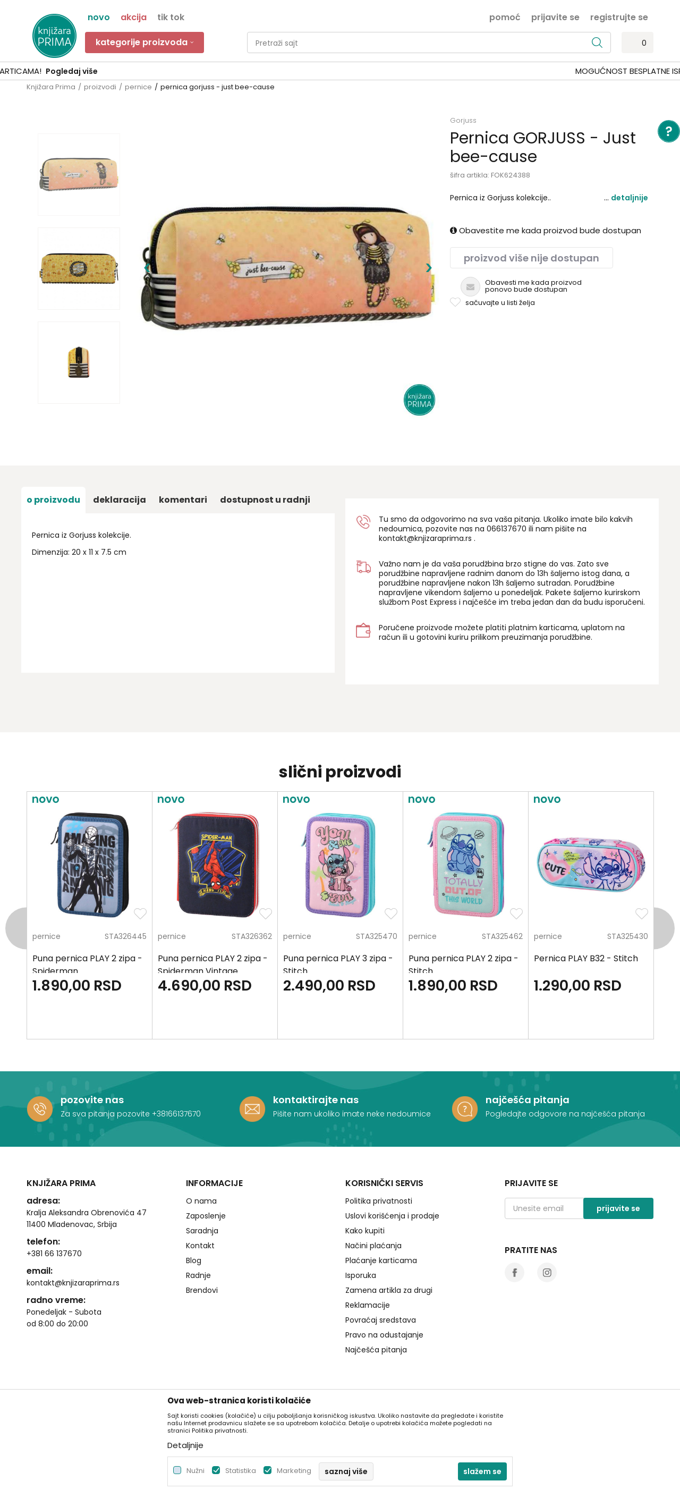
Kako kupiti (365, 1230)
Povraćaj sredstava (380, 1320)
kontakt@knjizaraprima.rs (425, 538)
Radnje (198, 1275)
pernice (138, 87)
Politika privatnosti (378, 1201)
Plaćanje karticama (381, 1260)
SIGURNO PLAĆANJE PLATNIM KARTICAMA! (311, 71)
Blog (193, 1260)
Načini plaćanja (373, 1245)
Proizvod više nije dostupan (531, 258)
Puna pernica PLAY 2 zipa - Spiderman (87, 964)
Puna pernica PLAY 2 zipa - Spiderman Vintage (213, 964)
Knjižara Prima (51, 87)
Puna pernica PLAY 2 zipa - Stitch (463, 964)
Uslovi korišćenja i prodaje (392, 1216)
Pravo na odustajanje (384, 1335)
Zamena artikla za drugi (388, 1290)
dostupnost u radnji (265, 500)
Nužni (195, 1470)
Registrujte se (619, 16)
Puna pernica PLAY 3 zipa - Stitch (338, 964)
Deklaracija (119, 500)
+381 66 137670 (54, 1253)
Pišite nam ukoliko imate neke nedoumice (352, 1113)
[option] (340, 71)
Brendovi (202, 1290)
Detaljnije (629, 197)
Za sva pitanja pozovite (106, 1113)
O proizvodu (53, 500)
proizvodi (100, 87)
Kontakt (200, 1245)
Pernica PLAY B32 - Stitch (586, 958)
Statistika (240, 1470)
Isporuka (360, 1275)
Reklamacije (367, 1305)
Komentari (183, 500)
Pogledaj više (421, 71)
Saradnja (202, 1230)
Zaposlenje (206, 1216)
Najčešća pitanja (376, 1349)
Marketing (294, 1470)
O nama (201, 1201)
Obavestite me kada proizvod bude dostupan (545, 230)
